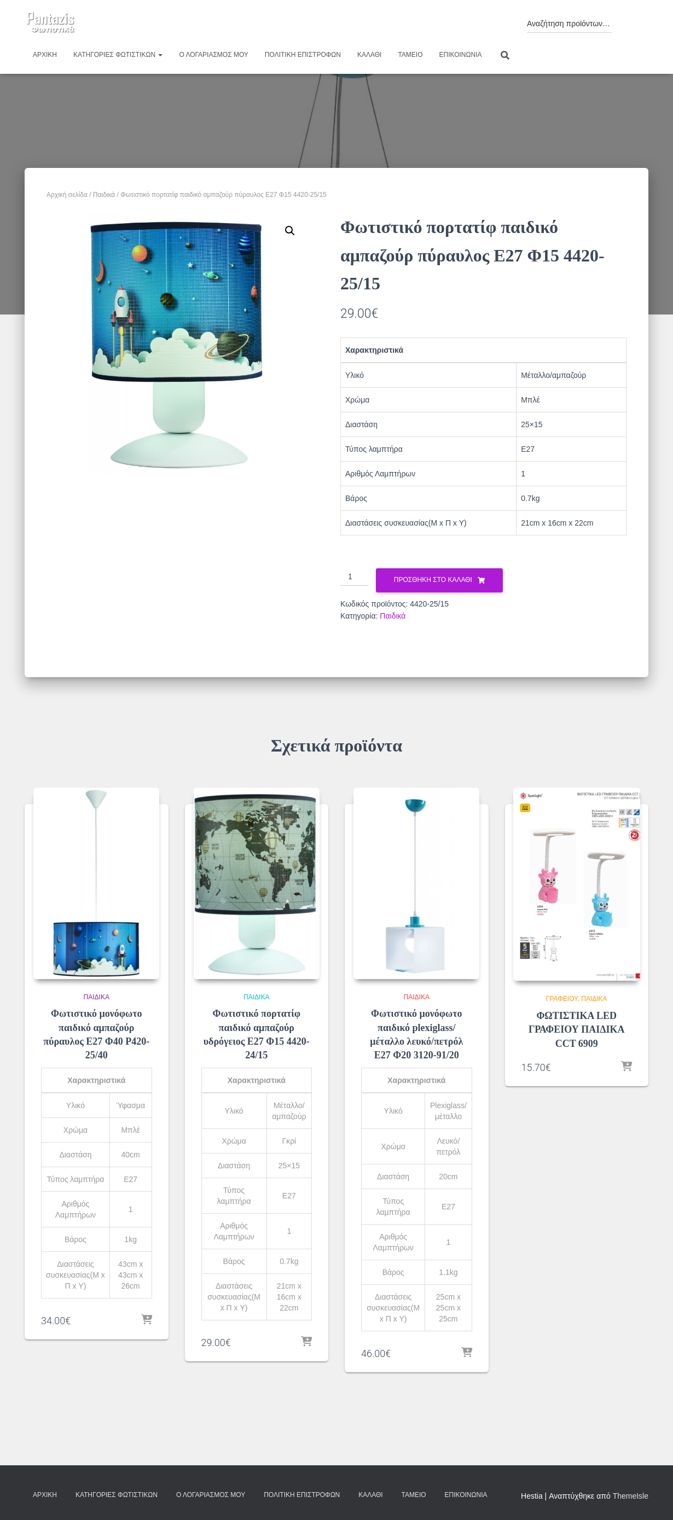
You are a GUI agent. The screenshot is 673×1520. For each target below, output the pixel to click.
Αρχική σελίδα (67, 195)
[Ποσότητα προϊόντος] (354, 577)
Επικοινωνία (460, 55)
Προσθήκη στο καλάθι (433, 580)
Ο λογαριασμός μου (213, 55)
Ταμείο (410, 55)
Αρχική (45, 55)
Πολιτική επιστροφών (303, 55)
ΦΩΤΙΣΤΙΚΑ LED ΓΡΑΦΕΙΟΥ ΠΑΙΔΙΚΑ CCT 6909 (577, 1029)
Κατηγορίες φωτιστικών (118, 55)
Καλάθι (369, 55)
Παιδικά (104, 195)
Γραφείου (562, 999)
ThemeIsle (630, 1496)
